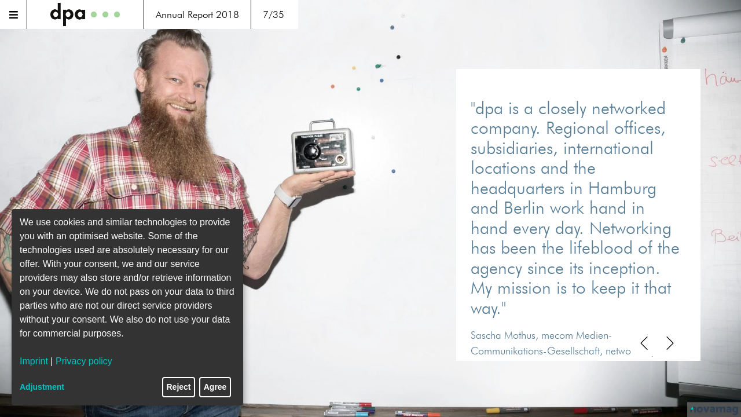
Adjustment (42, 387)
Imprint (34, 361)
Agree (215, 387)
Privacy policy (84, 361)
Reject (179, 387)
